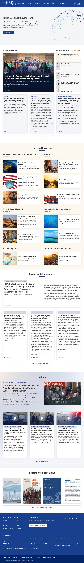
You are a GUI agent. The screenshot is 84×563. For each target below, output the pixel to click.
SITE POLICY (16, 557)
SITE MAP (38, 557)
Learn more (7, 32)
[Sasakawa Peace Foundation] (9, 3)
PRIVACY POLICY (6, 557)
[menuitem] (21, 3)
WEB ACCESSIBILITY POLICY (49, 557)
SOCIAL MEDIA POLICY (27, 557)
